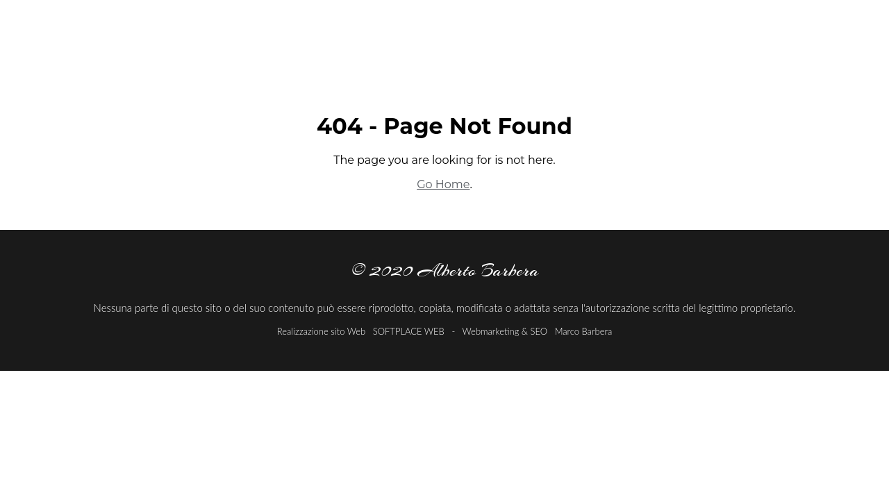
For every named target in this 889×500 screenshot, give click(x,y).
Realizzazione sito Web (321, 331)
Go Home (443, 184)
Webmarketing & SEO (504, 331)
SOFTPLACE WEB (410, 331)
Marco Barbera (584, 331)
